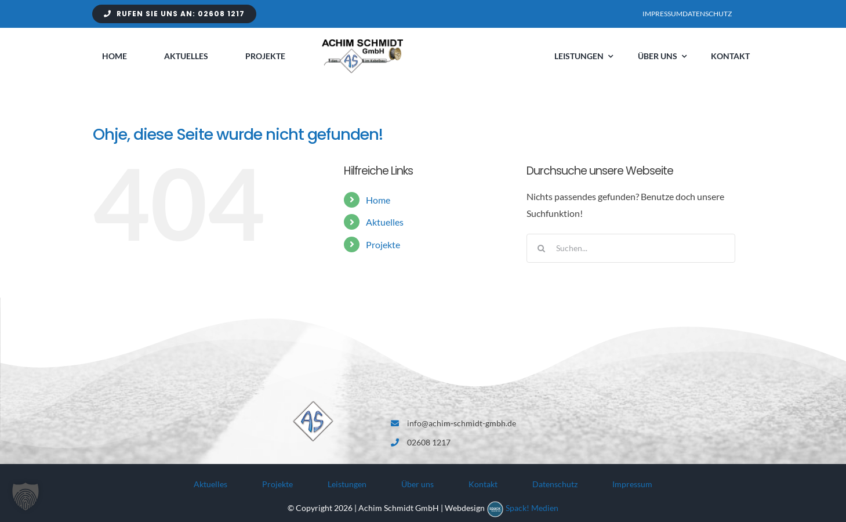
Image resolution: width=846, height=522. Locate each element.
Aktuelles (385, 221)
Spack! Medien (532, 508)
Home (378, 199)
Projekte (383, 244)
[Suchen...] (631, 248)
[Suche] (541, 248)
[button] (25, 496)
